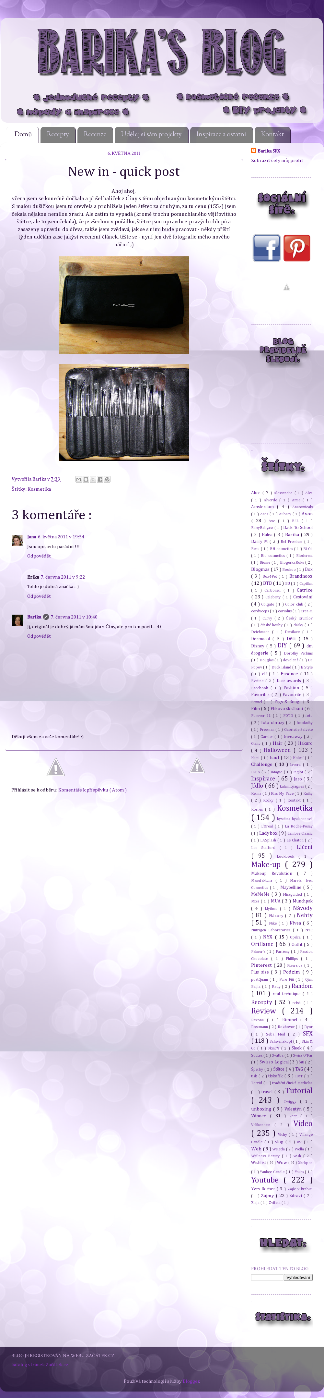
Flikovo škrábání (288, 708)
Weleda (279, 1149)
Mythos (272, 909)
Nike (274, 923)
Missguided (293, 894)
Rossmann (260, 1027)
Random (302, 986)
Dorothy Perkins (298, 653)
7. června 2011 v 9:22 (63, 577)
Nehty (305, 915)
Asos (265, 514)
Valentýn (293, 1109)
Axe (273, 521)
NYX (269, 937)
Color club (295, 604)
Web (257, 1149)
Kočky (269, 800)
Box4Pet (270, 576)
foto (309, 716)
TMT (299, 1076)
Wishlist (259, 1162)
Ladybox (268, 833)
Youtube (267, 1180)
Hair (278, 743)
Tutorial (299, 1091)
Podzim (292, 972)
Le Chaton (295, 840)
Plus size (261, 972)
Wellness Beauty (266, 1156)
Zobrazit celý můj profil (277, 160)
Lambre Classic (300, 833)
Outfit (298, 944)
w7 (300, 1142)
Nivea (296, 923)
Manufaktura (263, 880)
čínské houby (272, 625)
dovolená (291, 660)
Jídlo (258, 786)
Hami (256, 758)
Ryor (308, 1027)
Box (309, 569)
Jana (31, 536)
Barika (39, 479)
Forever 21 (262, 716)
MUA (276, 901)
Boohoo (289, 570)
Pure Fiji (287, 979)
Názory (277, 916)
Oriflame (263, 944)
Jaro (299, 779)
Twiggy (292, 1101)
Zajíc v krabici (300, 1189)
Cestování (303, 597)
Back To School (298, 527)
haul (275, 757)
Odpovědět (39, 556)
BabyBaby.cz (262, 528)
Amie (297, 500)
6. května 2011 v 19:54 (61, 536)
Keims (256, 793)
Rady (277, 987)
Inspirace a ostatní (221, 135)
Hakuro (305, 743)
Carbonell (273, 590)
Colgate (268, 604)
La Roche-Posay (299, 826)
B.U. (297, 521)
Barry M (260, 541)
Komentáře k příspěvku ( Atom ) (92, 790)
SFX (308, 1034)
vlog (280, 1142)
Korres (258, 809)
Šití (302, 1062)
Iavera (296, 765)
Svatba (278, 1055)
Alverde (272, 500)
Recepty (58, 135)
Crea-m (307, 611)
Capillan (306, 584)
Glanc (256, 744)
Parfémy (283, 952)
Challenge (263, 764)
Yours (300, 1172)
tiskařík (276, 1076)
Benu (256, 549)
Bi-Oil (308, 549)
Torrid (257, 1083)
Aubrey (286, 514)
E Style (307, 667)
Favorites (261, 695)
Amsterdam (264, 507)
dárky (299, 625)
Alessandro (284, 493)
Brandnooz (301, 576)
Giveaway (294, 736)
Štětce (279, 1069)
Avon (307, 513)
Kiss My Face (283, 793)
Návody (303, 908)
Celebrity (274, 597)
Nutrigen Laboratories (272, 930)
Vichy (283, 1135)
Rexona (259, 1020)
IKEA (256, 772)
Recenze (95, 135)
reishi (298, 1003)
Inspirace (264, 779)
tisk (255, 1076)
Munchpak (303, 901)
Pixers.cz (295, 965)
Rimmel (291, 1020)
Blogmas (261, 569)
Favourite (293, 695)
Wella (300, 1149)
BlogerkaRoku (292, 562)
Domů (23, 135)
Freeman (268, 730)
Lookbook (288, 856)
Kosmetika (39, 489)
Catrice (305, 590)
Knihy (308, 793)
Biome (265, 562)
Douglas (267, 660)
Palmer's (259, 952)
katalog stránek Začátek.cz (39, 1364)
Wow (282, 1162)
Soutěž (257, 1055)
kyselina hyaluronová (295, 819)
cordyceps (260, 611)
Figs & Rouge (288, 702)
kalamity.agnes (292, 786)
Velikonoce (262, 1125)
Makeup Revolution (274, 873)
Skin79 (274, 1048)
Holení (299, 758)
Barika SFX (269, 151)
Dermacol (261, 639)
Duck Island (282, 667)
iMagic (277, 772)
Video (303, 1124)
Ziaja (255, 1203)
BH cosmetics (282, 549)
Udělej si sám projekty (151, 135)
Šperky (257, 1069)
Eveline (258, 681)
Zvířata (275, 1203)
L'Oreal (267, 826)
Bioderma (304, 556)
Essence (290, 673)
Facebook (261, 688)
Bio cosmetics (273, 556)
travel (267, 1092)
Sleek (297, 1048)
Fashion (293, 688)
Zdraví (296, 1196)
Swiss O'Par (303, 1055)
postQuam (260, 979)
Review (266, 1011)
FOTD (289, 716)
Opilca (296, 937)
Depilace (293, 632)
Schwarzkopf (281, 1041)
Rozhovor (287, 1027)
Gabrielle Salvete (298, 730)
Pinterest (262, 965)
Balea (268, 535)
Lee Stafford (265, 848)
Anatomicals (302, 507)
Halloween (278, 750)
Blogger (191, 1381)
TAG (299, 1069)
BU (288, 584)
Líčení (305, 847)
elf (265, 674)
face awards (290, 681)
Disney (258, 646)
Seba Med (277, 1034)
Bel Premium (292, 542)
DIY (283, 646)
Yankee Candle (273, 1172)
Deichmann (261, 632)
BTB (268, 583)
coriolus (285, 611)
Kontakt (272, 135)
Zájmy (268, 1195)
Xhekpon (305, 1163)
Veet (294, 1116)
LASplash (268, 840)
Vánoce (260, 1115)
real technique (287, 994)
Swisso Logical (275, 1062)
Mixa (256, 901)
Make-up (268, 865)
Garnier (267, 737)
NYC (309, 930)
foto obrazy (273, 722)
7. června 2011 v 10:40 (74, 617)
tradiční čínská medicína (292, 1083)
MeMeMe (261, 894)
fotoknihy (305, 723)
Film (256, 708)
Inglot (299, 772)
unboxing (262, 1109)
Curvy (268, 618)
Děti (292, 638)
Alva (309, 493)
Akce (256, 493)
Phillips (293, 959)
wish (298, 1156)
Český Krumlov (299, 618)
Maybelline (291, 887)
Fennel (257, 702)
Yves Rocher (264, 1189)
